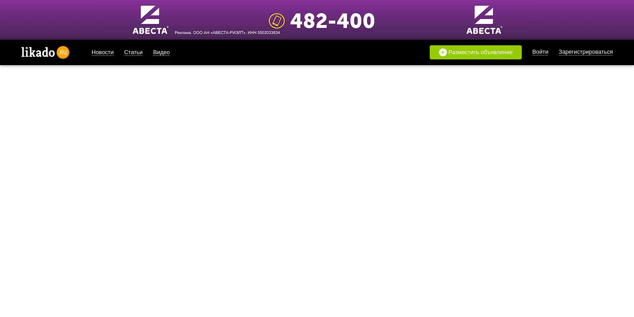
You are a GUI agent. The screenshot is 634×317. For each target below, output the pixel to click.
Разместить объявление (476, 52)
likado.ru (45, 52)
